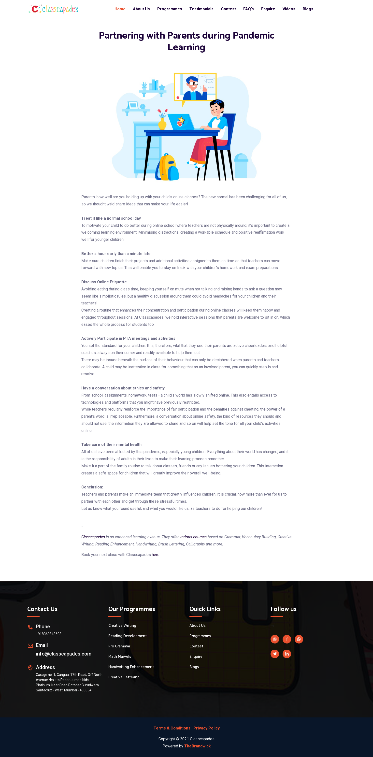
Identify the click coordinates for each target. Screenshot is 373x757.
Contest (228, 9)
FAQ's (248, 9)
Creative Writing (122, 626)
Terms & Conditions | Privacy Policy (187, 728)
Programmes (169, 9)
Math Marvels (119, 657)
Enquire (268, 9)
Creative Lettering (124, 677)
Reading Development (127, 636)
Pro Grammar (119, 646)
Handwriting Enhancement (131, 667)
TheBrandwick (197, 746)
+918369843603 (48, 634)
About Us (141, 9)
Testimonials (201, 9)
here (155, 554)
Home (120, 9)
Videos (289, 9)
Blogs (308, 9)
